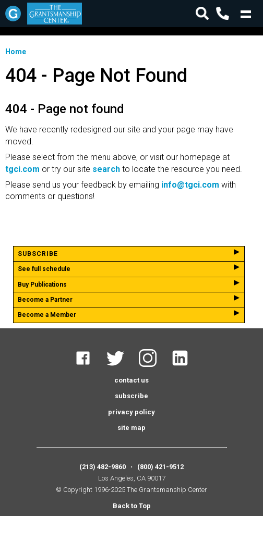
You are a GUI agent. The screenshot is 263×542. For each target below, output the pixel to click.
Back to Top (132, 506)
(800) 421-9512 (160, 467)
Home (15, 51)
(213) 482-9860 (102, 467)
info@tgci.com (190, 185)
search (106, 169)
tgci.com (22, 169)
